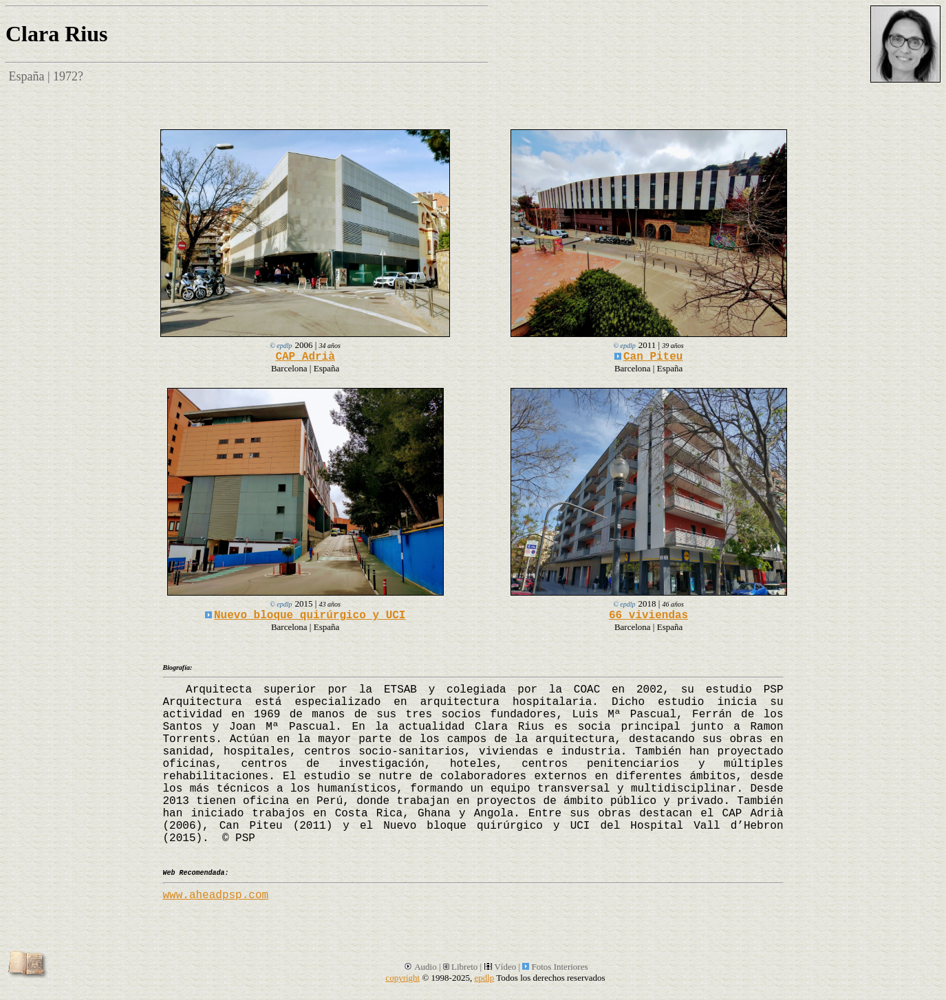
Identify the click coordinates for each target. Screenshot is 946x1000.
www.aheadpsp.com (216, 895)
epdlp (484, 977)
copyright (402, 977)
